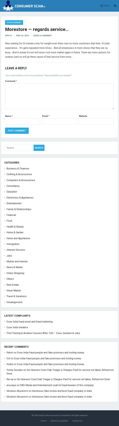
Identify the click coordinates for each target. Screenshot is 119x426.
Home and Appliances (18, 238)
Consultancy (13, 185)
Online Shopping (15, 273)
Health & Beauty (15, 226)
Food (9, 220)
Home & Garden (15, 232)
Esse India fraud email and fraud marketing (30, 321)
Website (83, 116)
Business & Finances (18, 168)
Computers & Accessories (21, 180)
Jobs (9, 255)
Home (43, 421)
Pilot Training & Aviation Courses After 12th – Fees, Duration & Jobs (43, 333)
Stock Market (14, 22)
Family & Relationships (19, 209)
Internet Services (16, 249)
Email (45, 116)
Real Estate (13, 284)
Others (10, 278)
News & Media (14, 267)
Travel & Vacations (16, 296)
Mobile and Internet (17, 261)
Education (12, 191)
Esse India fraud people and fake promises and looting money (50, 352)
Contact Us (77, 421)
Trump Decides (15, 369)
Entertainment (14, 203)
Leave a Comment (42, 35)
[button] (105, 5)
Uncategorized (14, 302)
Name (9, 116)
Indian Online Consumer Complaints (54, 415)
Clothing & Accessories (19, 174)
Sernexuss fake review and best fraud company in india (62, 390)
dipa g (8, 35)
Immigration (13, 244)
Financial (11, 215)
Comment (11, 81)
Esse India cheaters (17, 327)
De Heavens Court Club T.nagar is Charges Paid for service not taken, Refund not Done (63, 379)
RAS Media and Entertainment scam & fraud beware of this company (57, 385)
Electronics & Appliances (20, 197)
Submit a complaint (59, 421)
